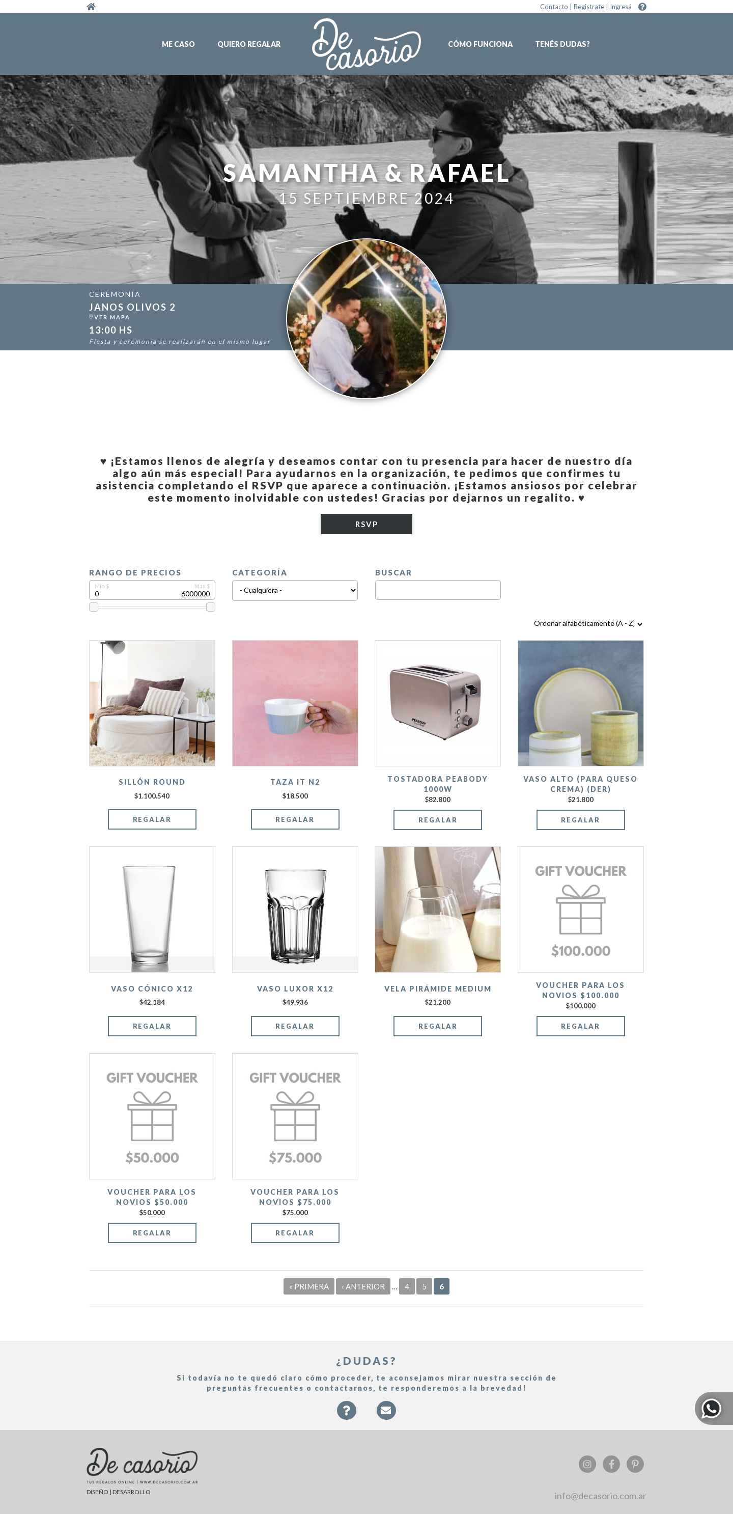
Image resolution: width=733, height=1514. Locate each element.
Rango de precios (135, 572)
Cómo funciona (480, 44)
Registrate (589, 7)
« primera (309, 1286)
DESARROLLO (131, 1492)
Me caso (178, 44)
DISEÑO (97, 1492)
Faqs (346, 1415)
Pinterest (635, 1464)
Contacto (554, 7)
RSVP (366, 524)
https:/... (186, 312)
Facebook (611, 1464)
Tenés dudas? (562, 44)
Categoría (260, 572)
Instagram (587, 1464)
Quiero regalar (248, 44)
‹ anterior (363, 1286)
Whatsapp (714, 1408)
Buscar (393, 572)
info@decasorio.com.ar (600, 1495)
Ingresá (621, 7)
